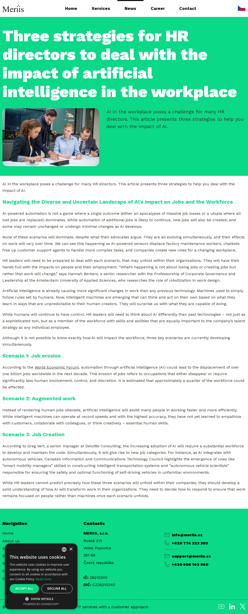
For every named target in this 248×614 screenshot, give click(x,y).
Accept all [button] (24, 588)
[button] (41, 598)
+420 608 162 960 (186, 564)
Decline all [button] (57, 588)
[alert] (41, 576)
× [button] (71, 549)
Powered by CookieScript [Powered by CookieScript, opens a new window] (41, 604)
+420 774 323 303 (186, 543)
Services (101, 8)
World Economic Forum (57, 367)
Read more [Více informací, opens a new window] (43, 579)
